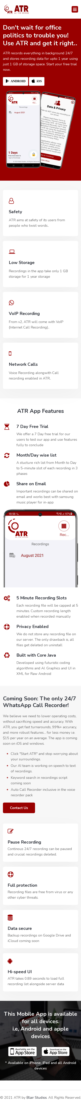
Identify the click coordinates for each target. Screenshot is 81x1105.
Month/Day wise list (36, 455)
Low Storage (22, 262)
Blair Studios (36, 1097)
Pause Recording (24, 842)
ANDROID (15, 81)
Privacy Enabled (32, 626)
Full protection (22, 885)
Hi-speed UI (20, 971)
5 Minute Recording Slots (41, 598)
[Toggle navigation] (75, 9)
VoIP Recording (24, 313)
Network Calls (23, 364)
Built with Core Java (36, 655)
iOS (37, 81)
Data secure (20, 928)
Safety (15, 211)
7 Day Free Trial (32, 426)
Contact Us (19, 808)
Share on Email (31, 484)
